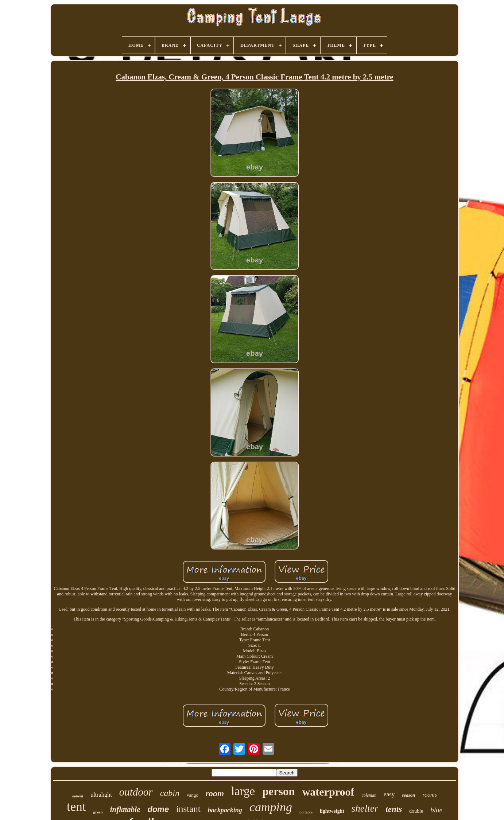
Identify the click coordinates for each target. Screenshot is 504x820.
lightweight (332, 811)
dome (158, 809)
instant (188, 809)
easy (389, 794)
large (243, 791)
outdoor (136, 792)
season (408, 795)
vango (192, 795)
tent (76, 807)
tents (393, 809)
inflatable (125, 809)
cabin (169, 793)
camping (270, 807)
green (98, 812)
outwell (77, 796)
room (215, 794)
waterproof (328, 792)
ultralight (101, 795)
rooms (429, 795)
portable (306, 812)
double (416, 811)
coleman (368, 795)
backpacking (225, 810)
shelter (365, 808)
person (278, 791)
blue (436, 810)
